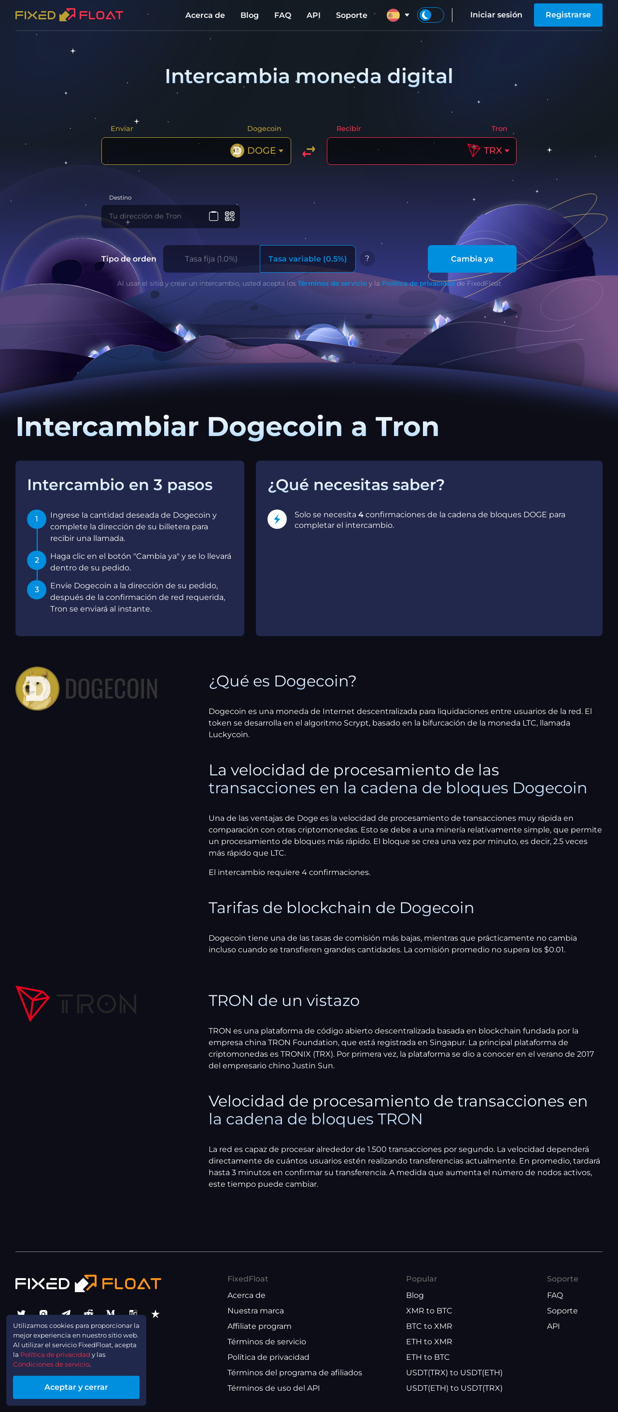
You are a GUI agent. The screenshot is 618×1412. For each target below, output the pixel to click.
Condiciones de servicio (61, 1359)
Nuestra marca (255, 1310)
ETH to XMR (429, 1341)
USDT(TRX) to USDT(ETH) (454, 1372)
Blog (249, 15)
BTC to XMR (429, 1326)
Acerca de (205, 15)
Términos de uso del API (273, 1388)
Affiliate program (259, 1326)
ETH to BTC (428, 1357)
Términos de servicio (332, 290)
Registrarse (568, 14)
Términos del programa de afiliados (294, 1372)
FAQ (282, 15)
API (314, 15)
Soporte (351, 15)
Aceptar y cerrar (92, 1384)
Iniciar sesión (496, 14)
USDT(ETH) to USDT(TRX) (454, 1388)
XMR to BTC (429, 1310)
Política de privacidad (418, 290)
